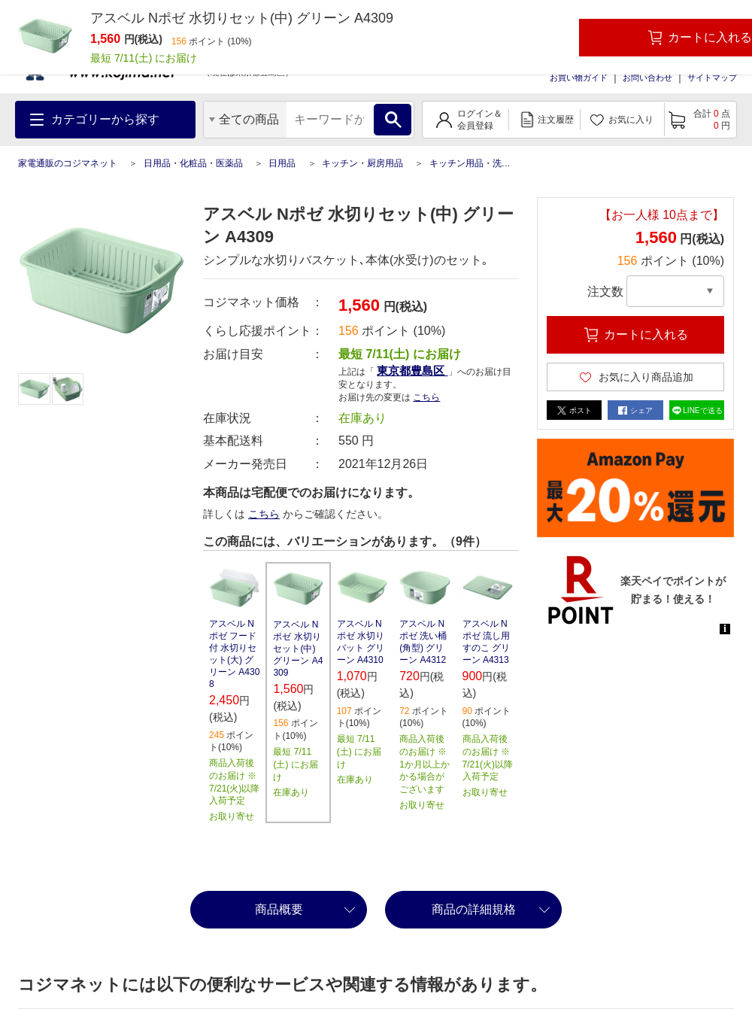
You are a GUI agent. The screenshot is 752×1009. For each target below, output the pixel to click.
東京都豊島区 (412, 370)
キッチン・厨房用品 (362, 163)
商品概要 (279, 909)
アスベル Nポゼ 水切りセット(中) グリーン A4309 (298, 648)
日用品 (282, 163)
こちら (426, 397)
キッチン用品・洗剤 (470, 163)
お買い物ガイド (579, 77)
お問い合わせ (647, 77)
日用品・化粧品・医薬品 (193, 163)
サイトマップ (712, 77)
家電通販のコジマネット (67, 163)
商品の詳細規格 (474, 909)
